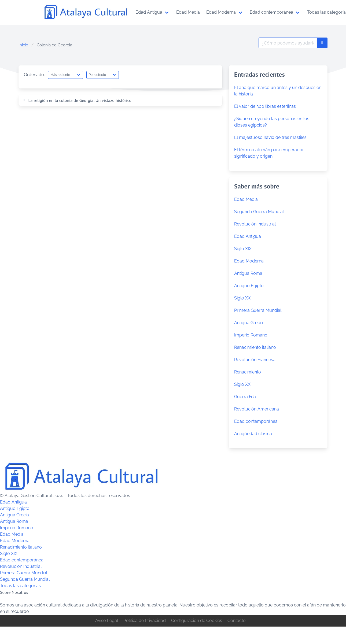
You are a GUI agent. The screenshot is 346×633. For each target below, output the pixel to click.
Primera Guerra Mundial (257, 310)
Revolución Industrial (255, 224)
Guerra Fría (245, 396)
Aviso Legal (106, 620)
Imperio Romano (250, 335)
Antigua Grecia (248, 322)
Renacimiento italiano (255, 347)
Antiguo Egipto (249, 285)
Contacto (236, 620)
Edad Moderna (249, 261)
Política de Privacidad (144, 620)
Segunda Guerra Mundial (259, 211)
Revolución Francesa (254, 359)
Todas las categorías (20, 585)
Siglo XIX (243, 248)
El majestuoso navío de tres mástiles (270, 137)
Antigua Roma (248, 273)
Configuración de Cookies (196, 620)
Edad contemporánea (256, 421)
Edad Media (246, 199)
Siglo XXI (243, 384)
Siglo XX (242, 298)
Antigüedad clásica (253, 433)
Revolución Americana (256, 409)
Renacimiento (247, 372)
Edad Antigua (247, 236)
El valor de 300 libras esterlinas (265, 106)
